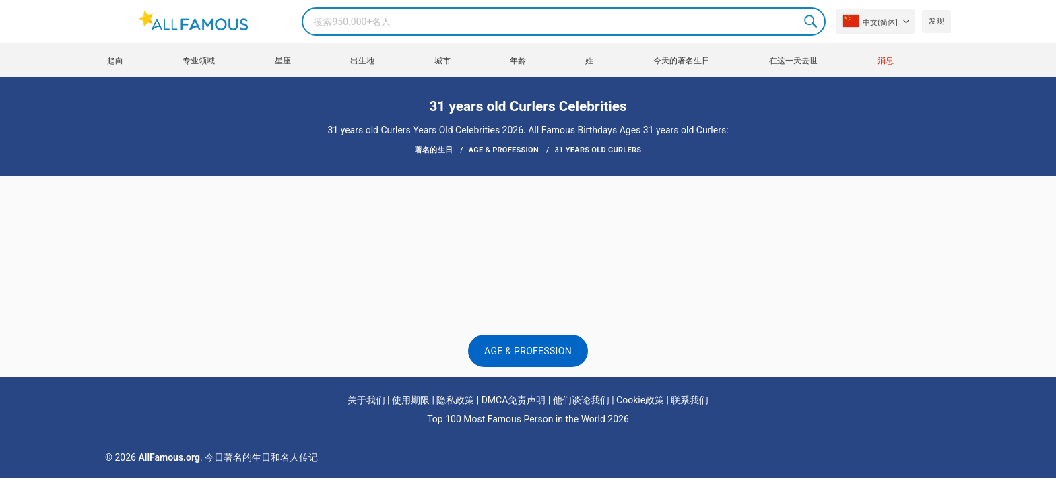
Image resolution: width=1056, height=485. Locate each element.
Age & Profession (528, 351)
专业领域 (199, 60)
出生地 (362, 60)
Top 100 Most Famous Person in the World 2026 (528, 419)
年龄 (518, 60)
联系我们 (689, 400)
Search (811, 21)
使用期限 (411, 400)
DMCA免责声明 (514, 400)
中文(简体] (870, 21)
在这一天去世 (793, 60)
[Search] (564, 21)
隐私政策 (455, 400)
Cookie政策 (640, 400)
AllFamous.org (168, 457)
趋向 (115, 60)
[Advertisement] (528, 217)
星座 (283, 60)
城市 (442, 60)
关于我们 (366, 400)
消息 (886, 60)
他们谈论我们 (581, 400)
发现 (936, 21)
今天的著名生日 (681, 60)
